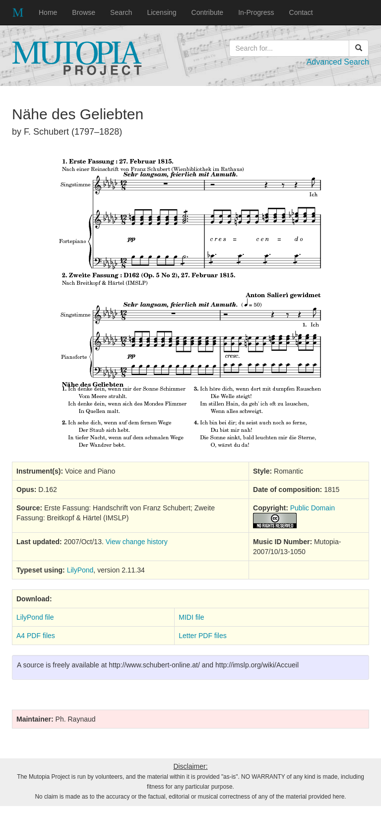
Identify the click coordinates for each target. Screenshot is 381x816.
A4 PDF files (35, 636)
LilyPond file (35, 617)
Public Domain (312, 508)
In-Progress (256, 12)
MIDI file (191, 617)
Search (121, 12)
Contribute (207, 12)
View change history (137, 542)
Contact (301, 12)
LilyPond (80, 570)
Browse (83, 12)
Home (48, 12)
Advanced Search (338, 62)
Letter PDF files (202, 636)
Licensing (161, 12)
